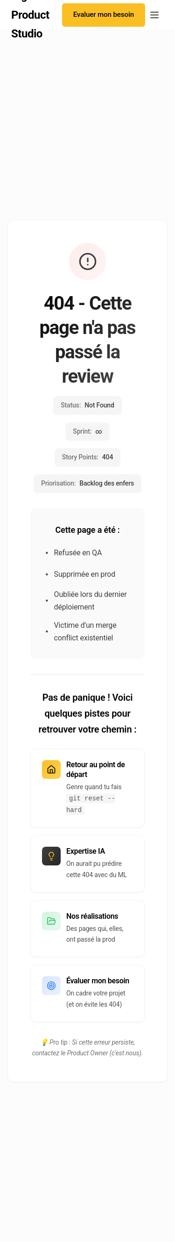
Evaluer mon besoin (103, 14)
